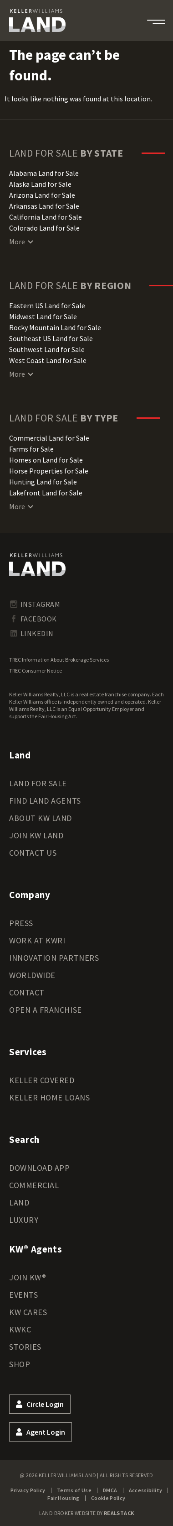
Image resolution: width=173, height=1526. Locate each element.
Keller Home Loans (49, 1097)
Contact (27, 992)
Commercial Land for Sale (49, 437)
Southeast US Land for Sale (51, 338)
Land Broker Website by (86, 1513)
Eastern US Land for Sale (47, 305)
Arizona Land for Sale (42, 195)
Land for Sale (38, 783)
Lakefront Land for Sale (45, 492)
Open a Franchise (45, 1010)
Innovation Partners (54, 957)
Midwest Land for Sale (43, 316)
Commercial (34, 1185)
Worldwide (32, 975)
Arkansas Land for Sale (44, 205)
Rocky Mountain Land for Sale (55, 327)
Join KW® (27, 1277)
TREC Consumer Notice (35, 670)
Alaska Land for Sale (40, 184)
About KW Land (40, 818)
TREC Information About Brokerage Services (59, 659)
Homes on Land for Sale (46, 459)
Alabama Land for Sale (44, 173)
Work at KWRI (37, 940)
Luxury (23, 1220)
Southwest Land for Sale (47, 349)
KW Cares (28, 1312)
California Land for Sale (45, 216)
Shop (19, 1364)
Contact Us (32, 852)
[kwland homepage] (37, 564)
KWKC (20, 1329)
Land (19, 1202)
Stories (25, 1347)
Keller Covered (42, 1080)
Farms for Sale (31, 448)
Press (21, 923)
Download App (39, 1168)
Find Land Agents (45, 800)
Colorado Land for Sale (44, 227)
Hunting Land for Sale (43, 481)
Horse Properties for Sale (48, 470)
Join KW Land (36, 835)
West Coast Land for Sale (47, 360)
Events (23, 1294)
